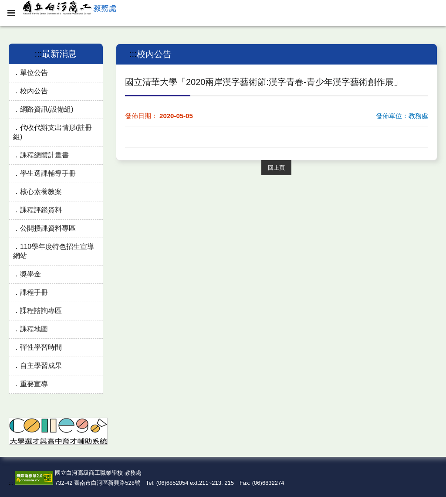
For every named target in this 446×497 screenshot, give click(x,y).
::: (38, 53)
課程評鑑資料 (41, 210)
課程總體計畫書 (44, 155)
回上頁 (276, 167)
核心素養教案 (41, 191)
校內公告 (34, 91)
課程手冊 (34, 292)
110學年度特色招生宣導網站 (53, 251)
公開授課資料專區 (48, 228)
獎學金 (30, 274)
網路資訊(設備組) (46, 109)
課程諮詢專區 (41, 310)
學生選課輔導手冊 (48, 173)
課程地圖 (34, 329)
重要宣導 (34, 384)
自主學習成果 (41, 365)
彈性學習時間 (41, 347)
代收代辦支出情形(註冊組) (52, 132)
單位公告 (34, 72)
